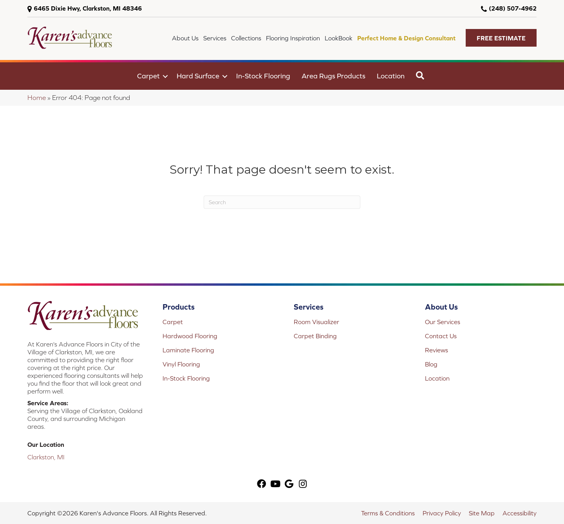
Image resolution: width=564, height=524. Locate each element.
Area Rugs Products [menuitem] (333, 76)
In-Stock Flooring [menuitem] (263, 76)
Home (36, 98)
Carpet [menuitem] (148, 76)
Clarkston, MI (46, 457)
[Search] (282, 202)
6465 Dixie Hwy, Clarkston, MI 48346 (88, 8)
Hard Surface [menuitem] (198, 76)
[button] (501, 38)
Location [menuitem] (391, 76)
